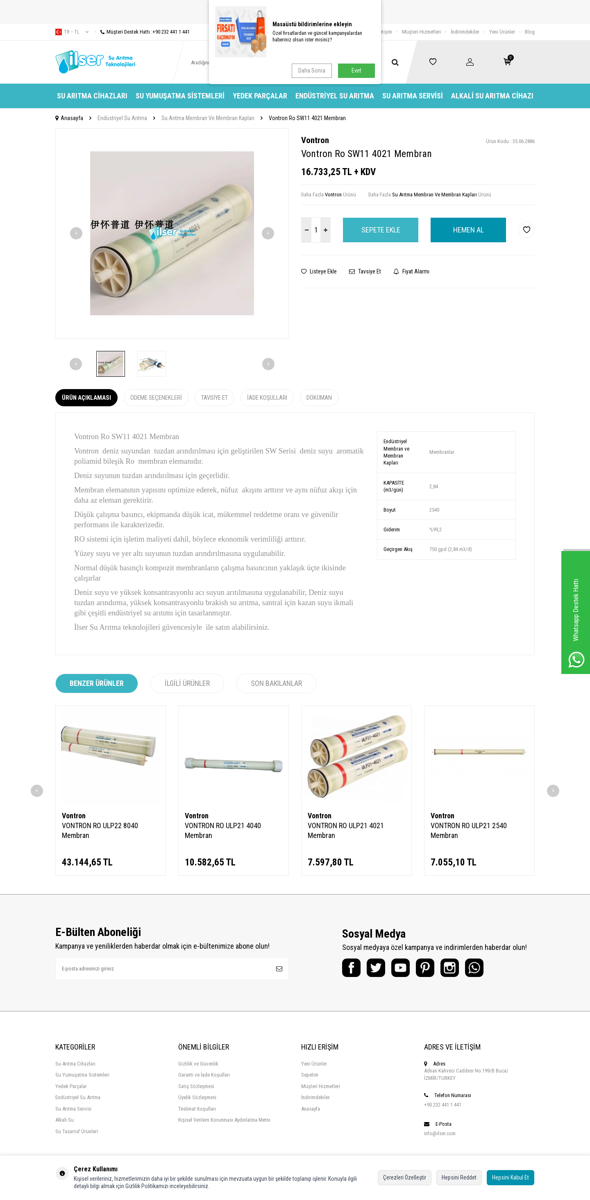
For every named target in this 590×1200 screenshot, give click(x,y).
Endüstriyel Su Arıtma (334, 95)
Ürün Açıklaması (86, 397)
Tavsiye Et (365, 271)
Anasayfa (69, 118)
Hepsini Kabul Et (510, 1177)
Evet (356, 70)
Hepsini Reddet (459, 1177)
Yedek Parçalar (260, 95)
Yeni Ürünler (502, 32)
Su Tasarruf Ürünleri (76, 1131)
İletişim (384, 32)
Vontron (315, 140)
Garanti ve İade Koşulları (204, 1075)
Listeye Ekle (319, 271)
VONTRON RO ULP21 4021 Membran (346, 830)
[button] (76, 233)
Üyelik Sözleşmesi (197, 1097)
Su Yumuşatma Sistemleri (180, 95)
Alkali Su (64, 1120)
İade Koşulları (267, 397)
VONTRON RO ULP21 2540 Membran (469, 830)
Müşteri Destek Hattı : (142, 31)
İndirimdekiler (465, 32)
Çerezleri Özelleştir (404, 1177)
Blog (530, 32)
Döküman (319, 397)
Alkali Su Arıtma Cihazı (492, 95)
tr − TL (71, 32)
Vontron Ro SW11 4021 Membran (307, 118)
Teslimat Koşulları (197, 1109)
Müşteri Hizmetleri (421, 32)
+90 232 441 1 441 (442, 1105)
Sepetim (309, 1075)
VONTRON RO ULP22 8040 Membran (100, 830)
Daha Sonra (311, 70)
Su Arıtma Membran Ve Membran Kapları (207, 118)
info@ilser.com (440, 1133)
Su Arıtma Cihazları (92, 95)
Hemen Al (468, 229)
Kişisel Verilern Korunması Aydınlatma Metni (224, 1120)
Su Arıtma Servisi (412, 95)
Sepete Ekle (380, 229)
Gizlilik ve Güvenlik (198, 1064)
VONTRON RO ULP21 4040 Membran (223, 830)
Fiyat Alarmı (411, 271)
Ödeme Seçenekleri (156, 397)
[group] (172, 233)
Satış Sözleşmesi (196, 1086)
